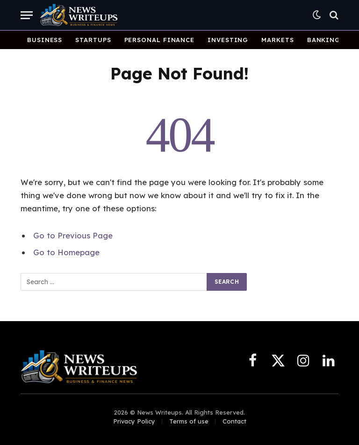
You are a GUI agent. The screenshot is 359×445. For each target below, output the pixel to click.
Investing (228, 39)
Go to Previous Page (73, 235)
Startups (93, 39)
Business (44, 39)
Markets (277, 39)
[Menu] (27, 15)
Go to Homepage (66, 252)
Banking (323, 39)
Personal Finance (159, 39)
